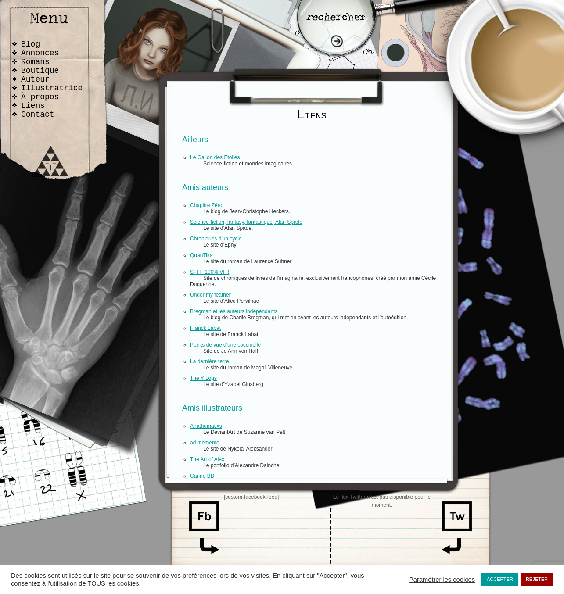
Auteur (35, 79)
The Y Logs (203, 378)
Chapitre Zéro (206, 205)
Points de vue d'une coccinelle (225, 345)
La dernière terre (209, 361)
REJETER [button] (537, 579)
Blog (30, 44)
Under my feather (210, 295)
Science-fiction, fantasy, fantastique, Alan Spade (246, 222)
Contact (37, 114)
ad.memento (204, 443)
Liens (33, 105)
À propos (40, 97)
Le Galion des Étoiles (215, 157)
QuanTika (201, 255)
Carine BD (202, 476)
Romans (35, 61)
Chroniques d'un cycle (216, 239)
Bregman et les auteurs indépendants (233, 311)
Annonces (40, 53)
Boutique (40, 70)
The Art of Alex (207, 459)
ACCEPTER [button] (500, 579)
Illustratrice (52, 88)
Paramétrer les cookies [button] (442, 579)
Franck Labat (205, 328)
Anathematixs (206, 426)
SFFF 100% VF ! (209, 272)
